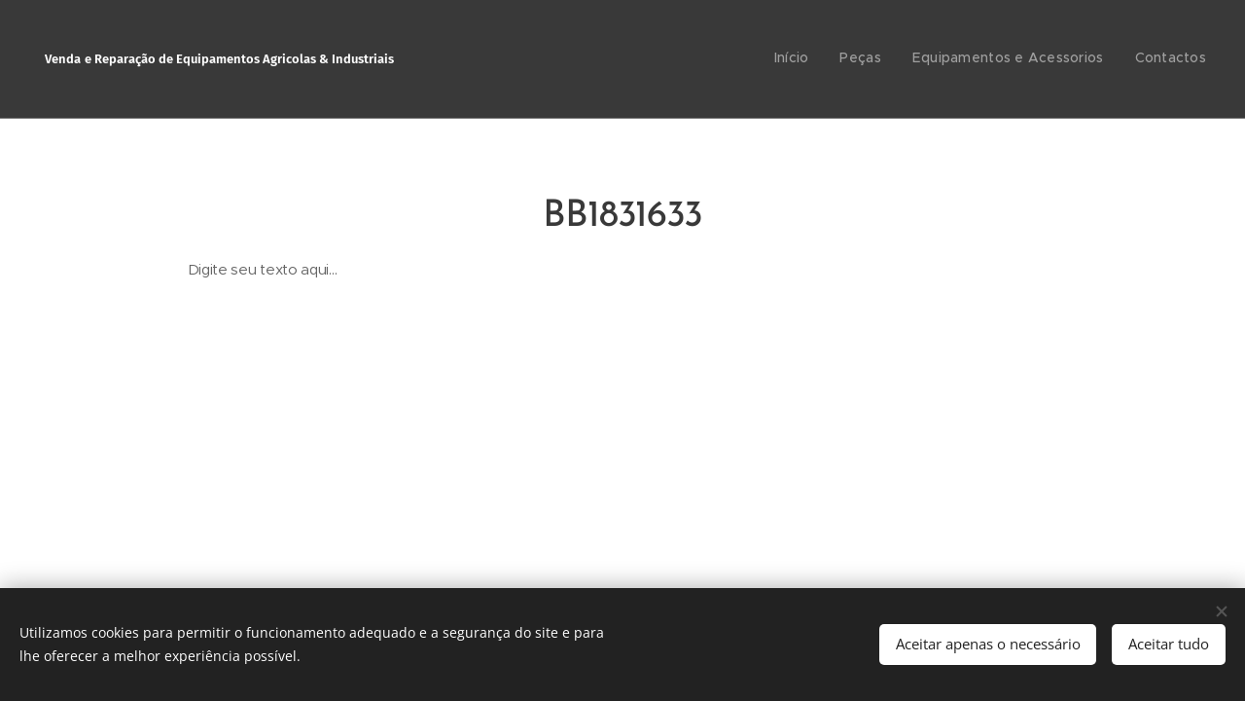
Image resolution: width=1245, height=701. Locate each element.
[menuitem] (1118, 59)
